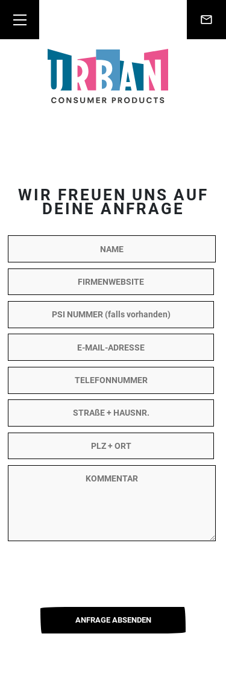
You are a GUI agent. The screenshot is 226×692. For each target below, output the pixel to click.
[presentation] (113, 570)
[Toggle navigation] (19, 19)
